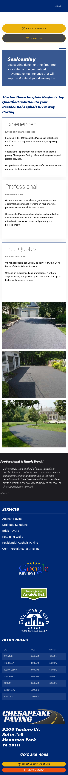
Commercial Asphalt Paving (21, 548)
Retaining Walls (12, 536)
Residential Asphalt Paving (20, 542)
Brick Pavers (10, 531)
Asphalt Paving (12, 519)
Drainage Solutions (15, 525)
